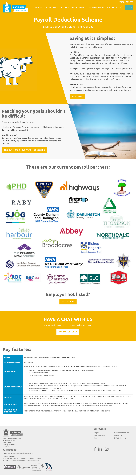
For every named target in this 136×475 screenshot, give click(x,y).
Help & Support (120, 438)
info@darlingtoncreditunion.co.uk (20, 453)
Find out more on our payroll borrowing (24, 150)
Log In (129, 8)
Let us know (68, 302)
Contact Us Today (68, 332)
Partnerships (96, 8)
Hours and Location (121, 433)
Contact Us (118, 435)
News (96, 438)
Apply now (77, 97)
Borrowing (52, 8)
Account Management (73, 8)
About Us (112, 8)
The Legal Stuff (100, 435)
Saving (38, 8)
